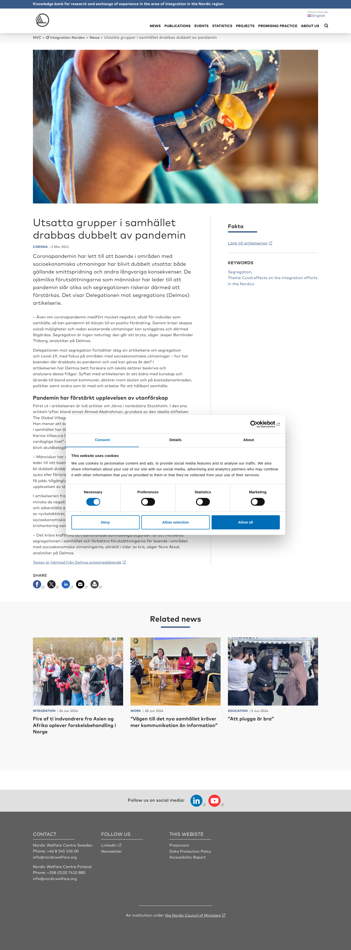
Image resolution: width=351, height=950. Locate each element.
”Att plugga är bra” (253, 718)
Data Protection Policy (191, 850)
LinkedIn (109, 844)
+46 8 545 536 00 (63, 850)
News (155, 25)
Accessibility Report (188, 856)
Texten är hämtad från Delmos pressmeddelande (80, 562)
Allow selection (175, 522)
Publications (177, 25)
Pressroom (179, 844)
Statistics (222, 25)
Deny (105, 522)
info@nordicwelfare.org (55, 856)
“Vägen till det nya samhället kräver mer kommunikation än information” (169, 725)
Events (201, 25)
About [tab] (248, 440)
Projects (245, 25)
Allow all (245, 522)
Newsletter (111, 850)
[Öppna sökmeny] (326, 25)
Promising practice (277, 25)
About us (310, 25)
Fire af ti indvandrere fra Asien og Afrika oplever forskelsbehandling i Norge (77, 725)
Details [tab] (175, 440)
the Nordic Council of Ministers (192, 914)
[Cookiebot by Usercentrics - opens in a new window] (258, 424)
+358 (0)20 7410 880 (67, 872)
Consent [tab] (102, 440)
